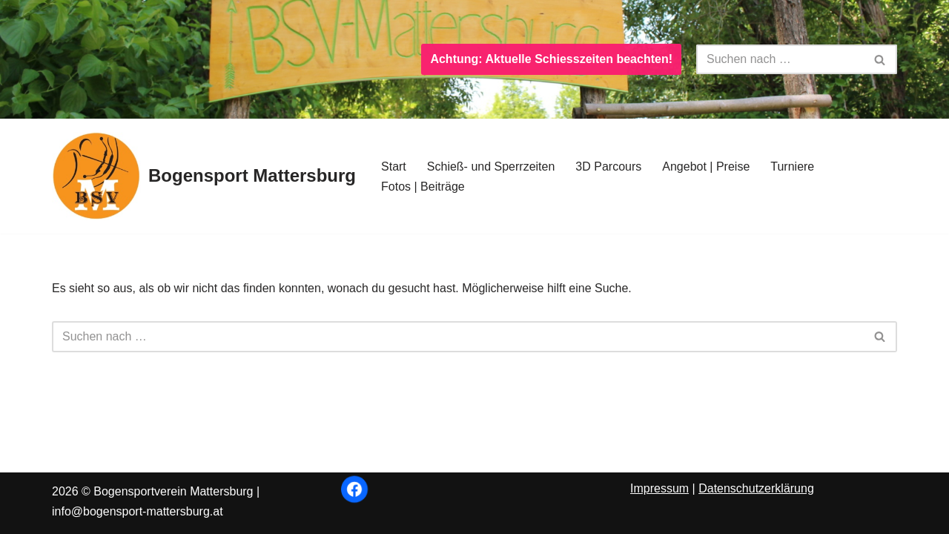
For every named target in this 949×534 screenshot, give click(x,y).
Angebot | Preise (706, 166)
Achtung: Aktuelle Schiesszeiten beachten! (551, 59)
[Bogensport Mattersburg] (204, 176)
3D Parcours (608, 166)
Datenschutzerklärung (756, 488)
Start (393, 166)
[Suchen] (780, 59)
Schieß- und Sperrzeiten (491, 166)
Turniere (792, 166)
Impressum (659, 488)
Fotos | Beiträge (423, 186)
